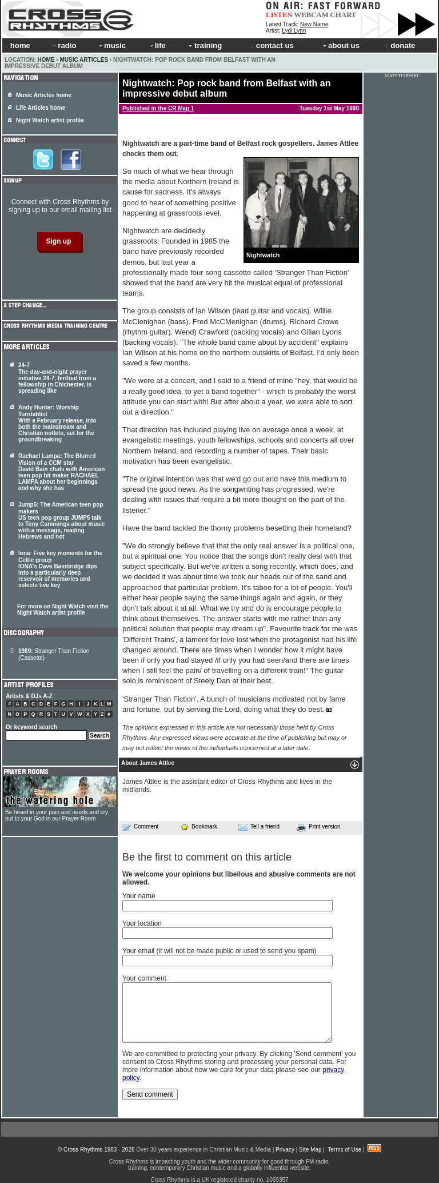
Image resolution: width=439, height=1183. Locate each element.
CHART (343, 14)
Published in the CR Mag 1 (158, 108)
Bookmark (198, 826)
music (111, 45)
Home (46, 60)
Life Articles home (40, 108)
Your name (138, 896)
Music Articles (83, 60)
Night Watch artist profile (50, 120)
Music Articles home (43, 95)
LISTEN (279, 14)
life (157, 45)
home (17, 45)
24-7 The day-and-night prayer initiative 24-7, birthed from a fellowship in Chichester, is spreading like (57, 378)
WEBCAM (311, 14)
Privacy (285, 1149)
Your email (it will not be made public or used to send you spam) (219, 951)
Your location (142, 923)
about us (340, 45)
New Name (314, 24)
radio (63, 45)
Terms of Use (344, 1149)
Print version (319, 827)
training (204, 45)
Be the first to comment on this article (207, 857)
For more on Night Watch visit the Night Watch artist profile (63, 609)
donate (400, 45)
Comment (140, 827)
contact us (272, 45)
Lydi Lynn (294, 30)
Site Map (310, 1149)
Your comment (144, 978)
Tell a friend (259, 827)
